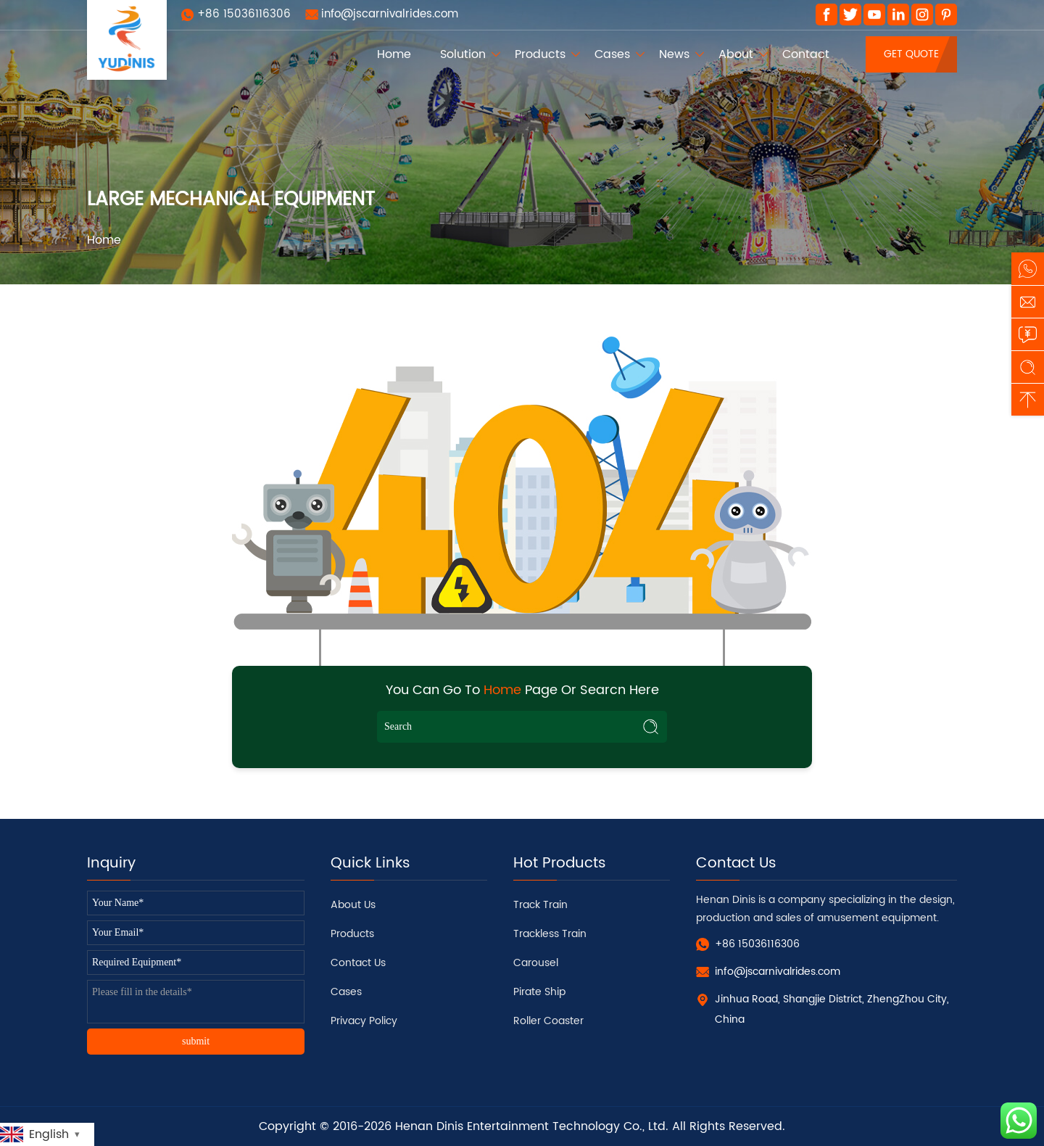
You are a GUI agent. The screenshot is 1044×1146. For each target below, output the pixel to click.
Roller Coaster (548, 1021)
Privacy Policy (364, 1021)
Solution (463, 54)
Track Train (540, 904)
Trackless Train (550, 934)
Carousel (535, 963)
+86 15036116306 (244, 14)
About (735, 54)
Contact (805, 54)
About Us (353, 904)
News (674, 54)
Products (540, 54)
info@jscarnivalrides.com (389, 14)
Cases (612, 54)
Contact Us (358, 963)
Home (394, 54)
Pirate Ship (539, 992)
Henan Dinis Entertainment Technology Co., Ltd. (531, 1126)
